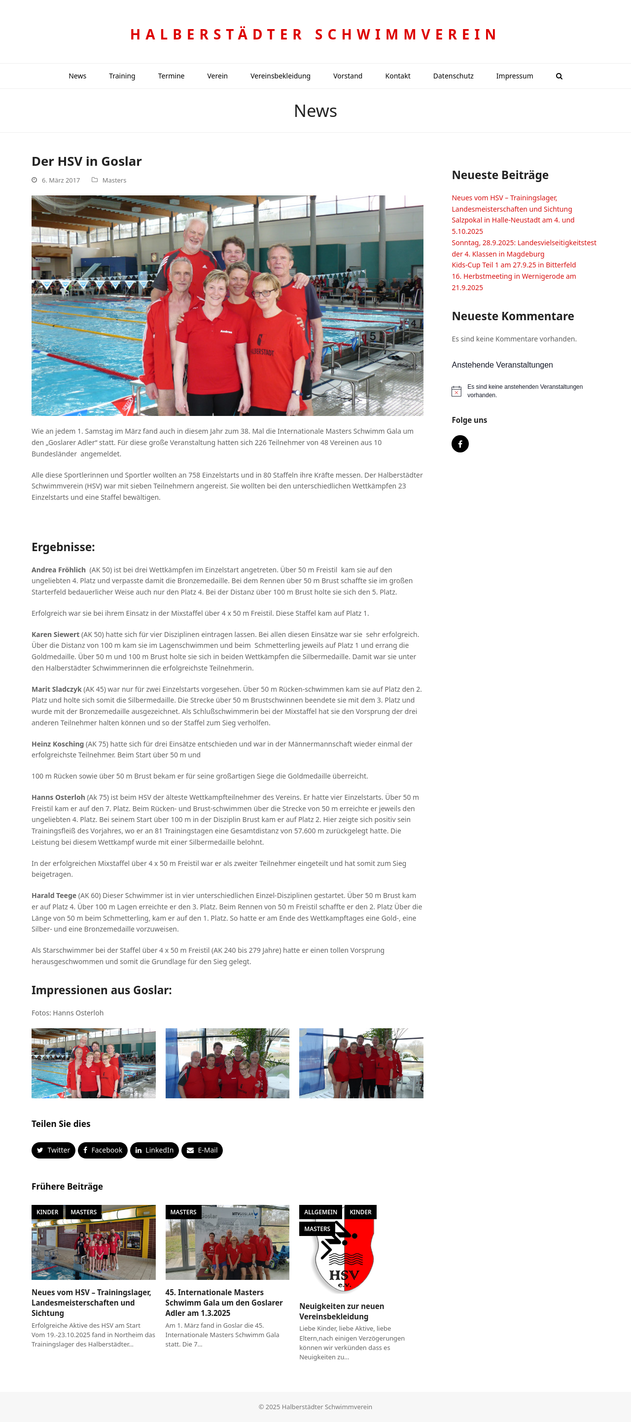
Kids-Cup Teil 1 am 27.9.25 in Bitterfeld (514, 264)
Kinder (47, 1212)
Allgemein (320, 1212)
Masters (115, 180)
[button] (559, 76)
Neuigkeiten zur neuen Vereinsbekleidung (341, 1311)
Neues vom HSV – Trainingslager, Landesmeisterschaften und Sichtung (91, 1302)
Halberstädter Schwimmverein (315, 34)
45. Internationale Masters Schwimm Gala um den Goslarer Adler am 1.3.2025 (224, 1302)
